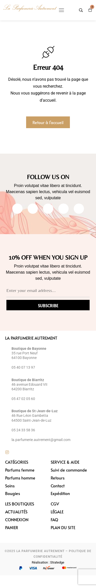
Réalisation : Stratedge (48, 562)
